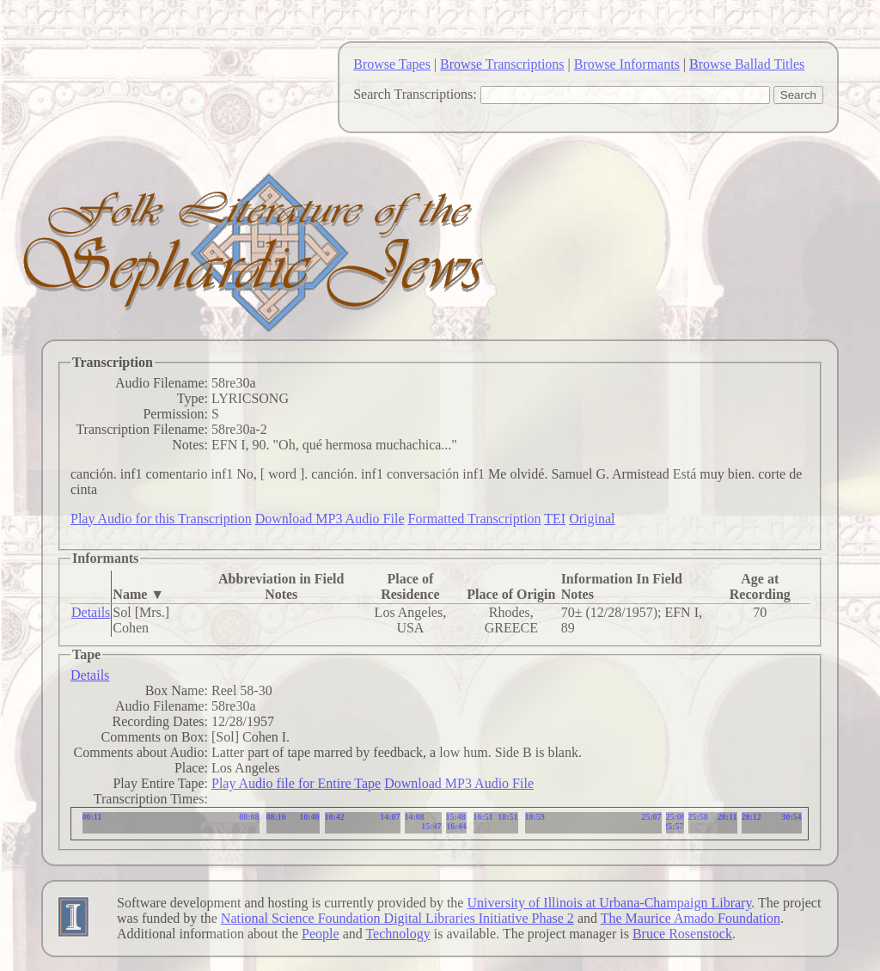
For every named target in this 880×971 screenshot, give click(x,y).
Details (90, 612)
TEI (554, 518)
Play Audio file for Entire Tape (296, 783)
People (320, 933)
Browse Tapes (392, 64)
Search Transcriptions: (415, 94)
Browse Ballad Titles (746, 64)
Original (591, 518)
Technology (397, 933)
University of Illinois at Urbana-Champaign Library (609, 902)
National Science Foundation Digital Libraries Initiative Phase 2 (397, 918)
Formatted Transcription (474, 518)
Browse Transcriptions (502, 64)
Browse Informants (627, 64)
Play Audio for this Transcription (161, 518)
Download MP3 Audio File (330, 518)
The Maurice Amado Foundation (690, 918)
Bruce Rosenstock (682, 933)
